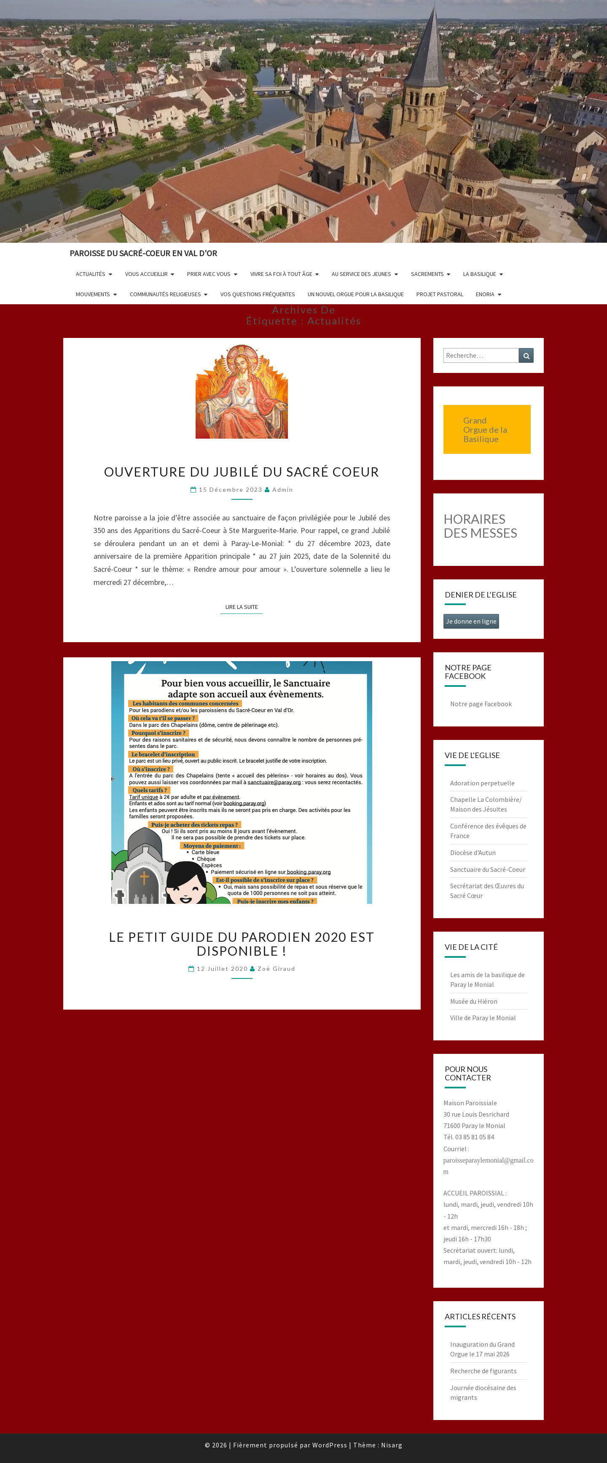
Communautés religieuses (165, 294)
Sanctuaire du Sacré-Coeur (487, 869)
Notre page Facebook (481, 703)
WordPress (329, 1445)
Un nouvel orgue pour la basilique (356, 294)
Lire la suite (244, 606)
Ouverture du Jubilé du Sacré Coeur (241, 471)
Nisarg (392, 1445)
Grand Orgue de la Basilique (485, 429)
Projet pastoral (439, 294)
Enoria (485, 294)
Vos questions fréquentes (257, 294)
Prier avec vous (209, 274)
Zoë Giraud (276, 968)
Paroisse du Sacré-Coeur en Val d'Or (143, 253)
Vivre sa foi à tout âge (281, 274)
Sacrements (427, 274)
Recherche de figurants (483, 1371)
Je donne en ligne (471, 621)
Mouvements (93, 294)
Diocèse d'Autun (473, 852)
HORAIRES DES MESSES (480, 525)
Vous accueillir (146, 274)
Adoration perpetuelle (482, 783)
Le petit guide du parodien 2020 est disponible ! (242, 943)
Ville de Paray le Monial (483, 1017)
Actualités (90, 274)
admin (282, 489)
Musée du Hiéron (473, 1001)
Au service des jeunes (361, 274)
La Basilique (479, 274)
